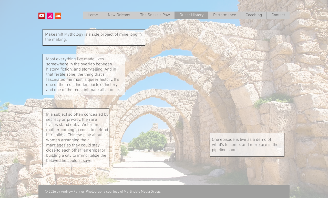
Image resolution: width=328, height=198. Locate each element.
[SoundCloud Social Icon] (58, 16)
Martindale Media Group (142, 192)
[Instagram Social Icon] (50, 16)
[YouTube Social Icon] (41, 16)
